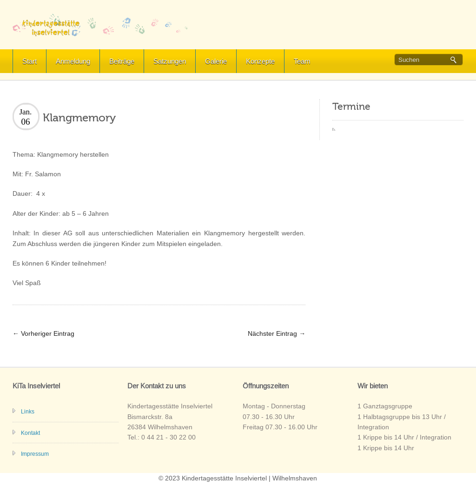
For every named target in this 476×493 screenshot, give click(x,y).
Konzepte (260, 61)
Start (29, 61)
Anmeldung (73, 61)
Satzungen (169, 61)
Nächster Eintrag (276, 333)
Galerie (216, 61)
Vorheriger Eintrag (43, 333)
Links (27, 411)
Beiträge (121, 61)
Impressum (35, 454)
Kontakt (30, 433)
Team (302, 61)
